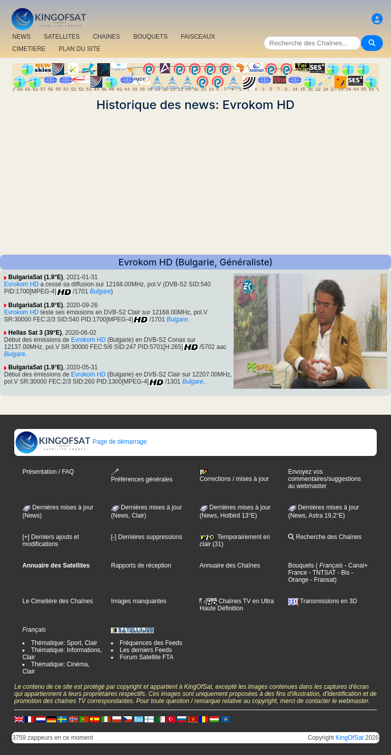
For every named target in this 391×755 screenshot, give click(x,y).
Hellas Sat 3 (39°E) (35, 332)
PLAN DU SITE (79, 48)
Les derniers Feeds (146, 650)
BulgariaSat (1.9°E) (35, 277)
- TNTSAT (321, 572)
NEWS (21, 36)
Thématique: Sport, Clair (64, 642)
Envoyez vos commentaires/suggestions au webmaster (324, 479)
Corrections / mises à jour (234, 475)
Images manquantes (138, 601)
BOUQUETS (150, 36)
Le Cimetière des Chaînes (57, 601)
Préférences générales (142, 475)
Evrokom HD (21, 284)
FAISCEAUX (198, 36)
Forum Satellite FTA (147, 657)
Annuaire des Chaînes (230, 565)
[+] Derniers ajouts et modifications (50, 540)
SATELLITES (61, 36)
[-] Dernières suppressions (146, 537)
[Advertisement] (195, 183)
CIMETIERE (28, 48)
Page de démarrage (81, 441)
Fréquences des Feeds (151, 642)
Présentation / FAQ (48, 471)
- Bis (342, 572)
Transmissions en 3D (322, 601)
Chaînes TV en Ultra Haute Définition (237, 605)
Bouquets (301, 565)
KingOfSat (350, 737)
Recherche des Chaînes (324, 537)
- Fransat (321, 579)
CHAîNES (106, 36)
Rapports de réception (141, 565)
